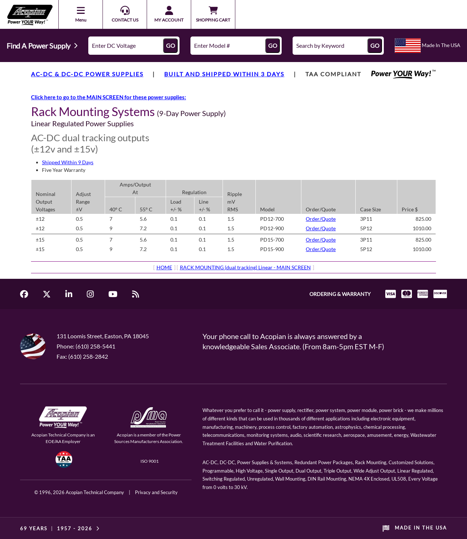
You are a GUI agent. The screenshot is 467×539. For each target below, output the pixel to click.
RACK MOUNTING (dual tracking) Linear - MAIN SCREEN (245, 267)
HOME (164, 267)
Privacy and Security (156, 492)
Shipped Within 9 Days (67, 162)
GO (170, 45)
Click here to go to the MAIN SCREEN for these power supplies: (108, 97)
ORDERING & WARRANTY (340, 294)
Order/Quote (321, 219)
